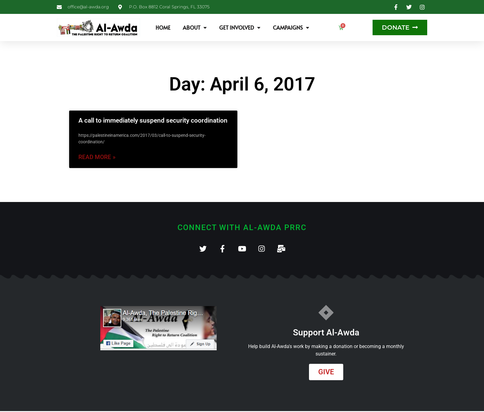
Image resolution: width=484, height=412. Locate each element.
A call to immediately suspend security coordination (152, 120)
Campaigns (291, 27)
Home (163, 27)
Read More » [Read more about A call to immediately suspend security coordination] (96, 157)
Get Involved (240, 27)
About (195, 27)
